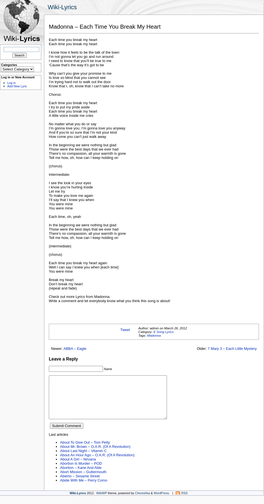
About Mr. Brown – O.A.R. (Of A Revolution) (95, 455)
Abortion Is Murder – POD (81, 472)
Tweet (125, 330)
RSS (184, 501)
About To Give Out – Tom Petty (85, 451)
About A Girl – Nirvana (78, 468)
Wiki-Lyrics (62, 7)
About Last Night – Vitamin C (83, 459)
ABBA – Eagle (74, 348)
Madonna (154, 335)
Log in (11, 83)
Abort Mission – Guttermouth (83, 480)
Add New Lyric (17, 86)
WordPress (161, 501)
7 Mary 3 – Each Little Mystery (232, 348)
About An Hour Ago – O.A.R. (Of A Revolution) (97, 463)
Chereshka (142, 501)
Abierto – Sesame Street (80, 484)
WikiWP (101, 501)
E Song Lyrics (163, 332)
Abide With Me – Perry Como (83, 489)
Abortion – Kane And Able (81, 476)
